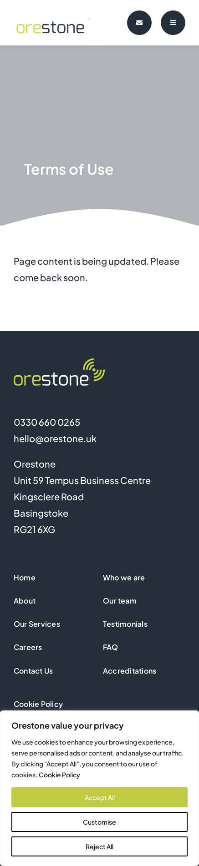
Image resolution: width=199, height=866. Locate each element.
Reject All (99, 846)
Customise (99, 822)
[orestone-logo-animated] (57, 9)
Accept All (100, 797)
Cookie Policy (59, 774)
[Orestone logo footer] (59, 362)
